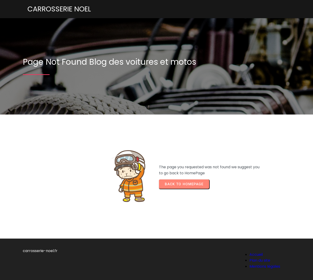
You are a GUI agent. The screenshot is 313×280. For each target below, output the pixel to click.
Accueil (256, 254)
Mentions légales (264, 266)
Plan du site (259, 260)
